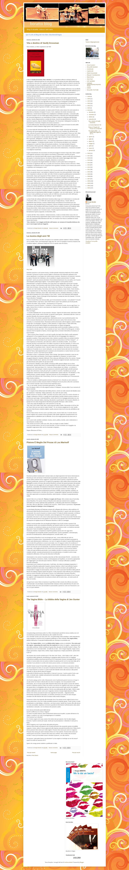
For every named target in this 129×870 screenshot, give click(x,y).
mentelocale (90, 69)
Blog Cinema (90, 77)
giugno (91, 141)
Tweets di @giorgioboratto (92, 42)
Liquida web (90, 71)
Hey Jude (29, 269)
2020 (88, 108)
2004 (88, 185)
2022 (88, 105)
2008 (88, 176)
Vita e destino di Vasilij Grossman (43, 43)
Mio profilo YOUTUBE (92, 90)
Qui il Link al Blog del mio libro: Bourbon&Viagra (44, 35)
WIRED (89, 88)
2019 (88, 110)
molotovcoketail (68, 862)
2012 (88, 167)
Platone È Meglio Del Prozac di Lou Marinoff (48, 442)
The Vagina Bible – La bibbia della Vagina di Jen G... (94, 132)
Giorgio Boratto (91, 202)
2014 (88, 162)
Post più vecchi (76, 752)
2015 (88, 160)
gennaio (91, 150)
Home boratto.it (91, 65)
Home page (54, 752)
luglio (90, 139)
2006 (88, 181)
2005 (88, 183)
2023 (88, 103)
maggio (91, 143)
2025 (88, 98)
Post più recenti (31, 752)
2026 (88, 96)
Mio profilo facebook (92, 67)
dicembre (91, 112)
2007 (88, 178)
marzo (90, 148)
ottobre (91, 117)
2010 (88, 171)
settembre (91, 119)
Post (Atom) (35, 755)
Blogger (82, 862)
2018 (88, 153)
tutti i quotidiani (91, 81)
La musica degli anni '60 (38, 236)
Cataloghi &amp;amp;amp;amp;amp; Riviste (94, 84)
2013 (88, 165)
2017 (88, 155)
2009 (88, 174)
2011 (88, 169)
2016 (88, 158)
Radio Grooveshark (92, 73)
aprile (90, 145)
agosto (91, 136)
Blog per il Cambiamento (93, 75)
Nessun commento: (54, 228)
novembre (91, 114)
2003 (88, 188)
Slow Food (90, 79)
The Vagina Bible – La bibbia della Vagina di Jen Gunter (53, 599)
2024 (88, 101)
